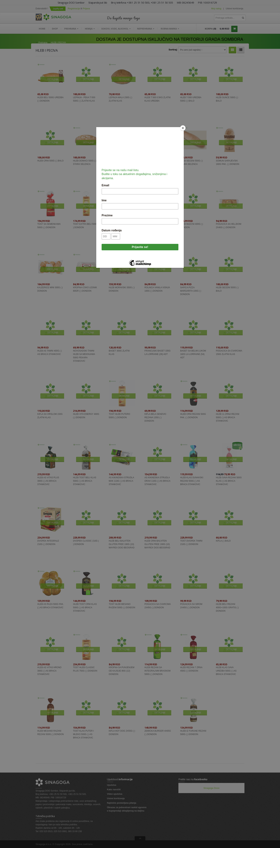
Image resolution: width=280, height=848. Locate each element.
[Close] (183, 128)
